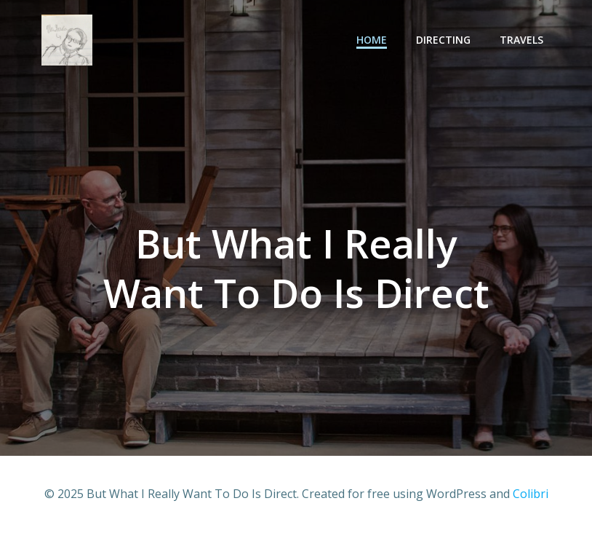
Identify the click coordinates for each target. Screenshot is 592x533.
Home (371, 40)
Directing (443, 40)
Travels (521, 40)
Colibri (530, 494)
